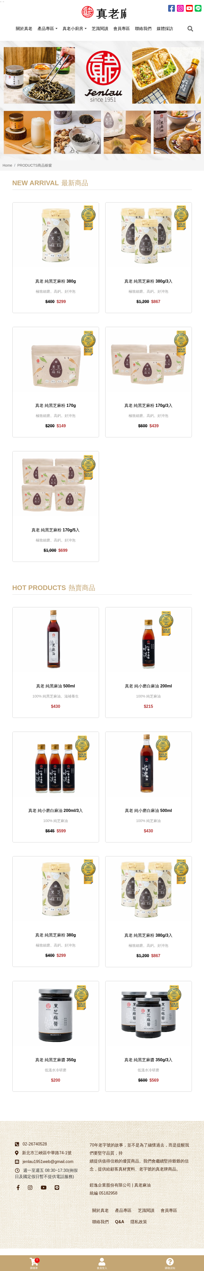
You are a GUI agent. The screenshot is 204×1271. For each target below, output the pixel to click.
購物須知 (170, 1263)
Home (7, 172)
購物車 (35, 1263)
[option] (102, 107)
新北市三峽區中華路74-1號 (46, 1159)
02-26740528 (35, 1150)
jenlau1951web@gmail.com (48, 1168)
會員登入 (102, 1263)
